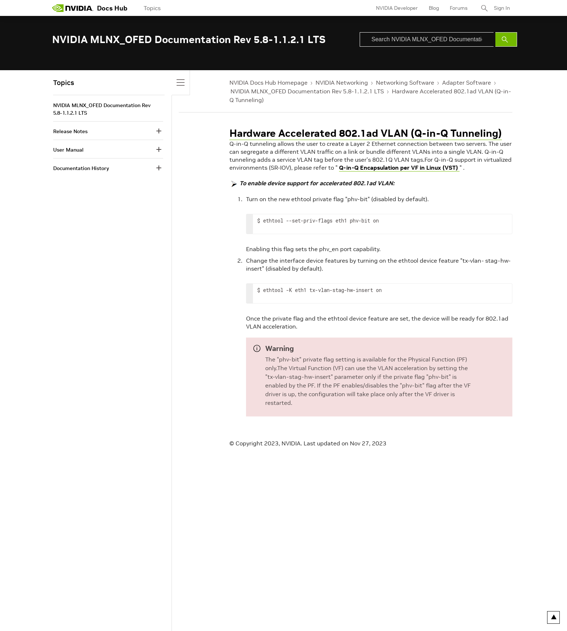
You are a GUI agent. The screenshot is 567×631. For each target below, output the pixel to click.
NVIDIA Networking (342, 82)
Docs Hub (112, 8)
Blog (434, 8)
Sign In (502, 8)
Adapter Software (466, 82)
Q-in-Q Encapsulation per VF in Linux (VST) (399, 167)
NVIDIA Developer (397, 8)
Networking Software (405, 82)
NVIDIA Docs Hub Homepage (268, 82)
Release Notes (70, 131)
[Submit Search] (506, 39)
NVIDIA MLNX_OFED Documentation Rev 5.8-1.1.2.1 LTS (307, 91)
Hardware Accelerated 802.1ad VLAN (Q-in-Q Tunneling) (365, 133)
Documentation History (81, 168)
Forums (458, 8)
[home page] (72, 8)
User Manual (68, 150)
